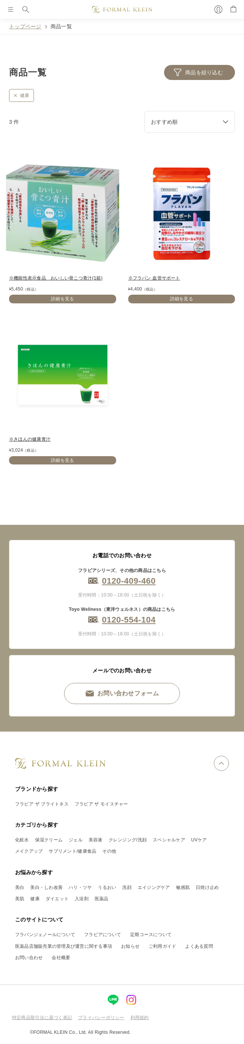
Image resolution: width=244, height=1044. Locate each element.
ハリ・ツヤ (80, 887)
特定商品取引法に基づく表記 (42, 1017)
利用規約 (139, 1017)
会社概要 (61, 957)
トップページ (25, 26)
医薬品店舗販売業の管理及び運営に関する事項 (63, 946)
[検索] (25, 9)
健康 (34, 898)
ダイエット (57, 898)
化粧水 (22, 840)
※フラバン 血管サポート (154, 278)
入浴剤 (82, 898)
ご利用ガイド (162, 946)
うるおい (107, 887)
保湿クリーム (49, 840)
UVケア (199, 840)
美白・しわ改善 (46, 887)
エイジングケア (154, 887)
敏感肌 (183, 887)
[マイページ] (218, 9)
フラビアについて (102, 934)
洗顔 (126, 887)
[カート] (233, 9)
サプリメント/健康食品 (72, 851)
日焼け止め (207, 887)
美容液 (96, 840)
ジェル (76, 840)
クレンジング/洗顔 (128, 840)
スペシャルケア (169, 840)
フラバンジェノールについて (45, 934)
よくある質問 (199, 946)
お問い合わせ (29, 957)
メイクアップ (29, 851)
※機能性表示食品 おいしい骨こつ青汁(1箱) (56, 278)
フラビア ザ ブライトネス (42, 804)
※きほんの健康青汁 (30, 439)
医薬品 (102, 898)
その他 (109, 851)
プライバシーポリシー (101, 1017)
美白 (19, 887)
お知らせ (130, 946)
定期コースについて (151, 934)
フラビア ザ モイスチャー (101, 804)
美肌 (19, 898)
